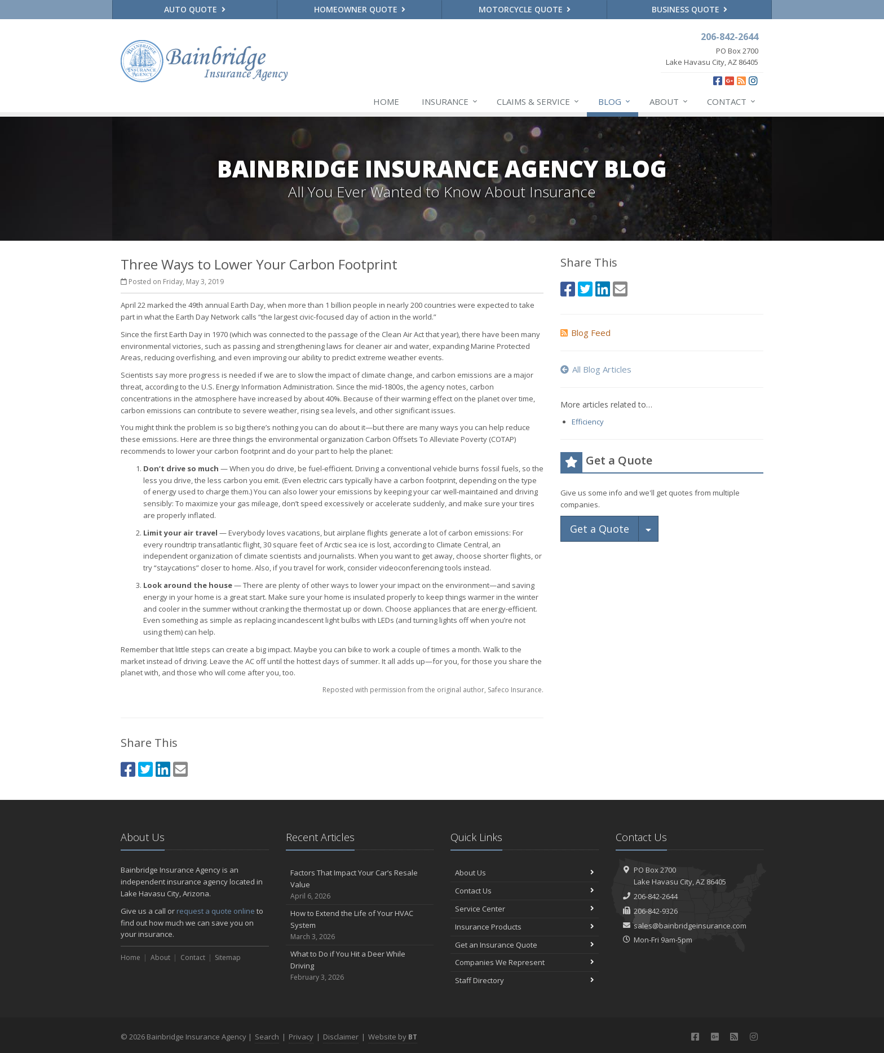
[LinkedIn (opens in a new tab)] (163, 769)
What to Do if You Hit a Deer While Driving (360, 966)
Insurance (450, 101)
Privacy (301, 1037)
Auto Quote (195, 9)
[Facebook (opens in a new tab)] (717, 80)
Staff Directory (524, 980)
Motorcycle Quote (525, 9)
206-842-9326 (656, 911)
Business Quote (690, 9)
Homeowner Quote (360, 9)
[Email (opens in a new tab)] (180, 769)
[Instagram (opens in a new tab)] (753, 80)
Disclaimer (341, 1037)
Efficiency (588, 422)
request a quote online (215, 911)
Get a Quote (599, 529)
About (669, 101)
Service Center (524, 909)
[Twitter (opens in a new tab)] (145, 769)
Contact (732, 101)
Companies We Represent (524, 962)
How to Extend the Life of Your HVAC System (360, 925)
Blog (614, 101)
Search (267, 1037)
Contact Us (524, 891)
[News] (741, 80)
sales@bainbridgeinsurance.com (690, 926)
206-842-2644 (656, 896)
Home (386, 101)
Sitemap (228, 957)
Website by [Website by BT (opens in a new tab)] (392, 1037)
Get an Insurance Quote (524, 945)
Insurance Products (524, 927)
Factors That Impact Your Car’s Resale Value (360, 884)
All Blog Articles (595, 369)
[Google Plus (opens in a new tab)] (729, 80)
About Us (524, 873)
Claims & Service (538, 101)
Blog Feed (585, 332)
